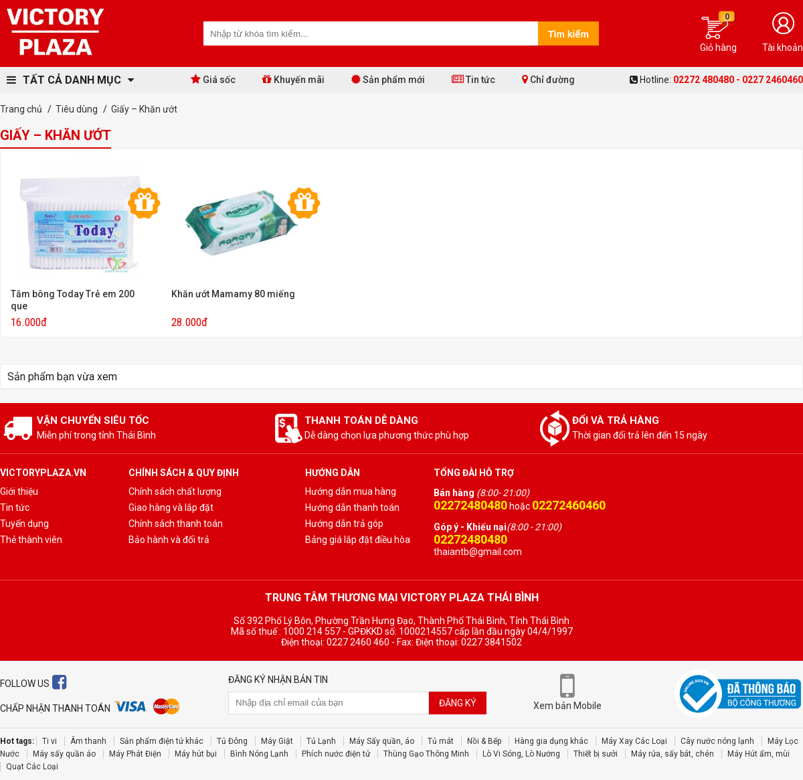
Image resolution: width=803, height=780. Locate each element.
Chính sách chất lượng (174, 491)
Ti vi (49, 741)
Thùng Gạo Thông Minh (426, 754)
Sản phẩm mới (388, 79)
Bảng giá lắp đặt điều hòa (357, 539)
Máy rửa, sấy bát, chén (672, 754)
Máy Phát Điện (135, 754)
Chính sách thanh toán (175, 523)
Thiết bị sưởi (595, 754)
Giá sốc (213, 79)
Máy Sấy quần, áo (381, 741)
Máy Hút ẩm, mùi (758, 754)
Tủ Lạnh (321, 741)
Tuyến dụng (24, 523)
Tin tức (473, 79)
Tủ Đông (232, 741)
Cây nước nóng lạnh (717, 741)
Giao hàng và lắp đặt (170, 507)
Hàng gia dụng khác (551, 741)
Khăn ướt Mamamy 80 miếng (233, 294)
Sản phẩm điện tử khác (161, 741)
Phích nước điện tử (336, 754)
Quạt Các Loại (32, 766)
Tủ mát (441, 741)
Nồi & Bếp (484, 741)
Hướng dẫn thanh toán (352, 507)
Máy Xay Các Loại (634, 741)
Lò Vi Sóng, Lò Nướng (521, 754)
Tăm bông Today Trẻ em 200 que (73, 300)
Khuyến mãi (293, 79)
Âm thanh (88, 741)
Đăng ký (457, 703)
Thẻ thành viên (31, 539)
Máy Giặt (277, 741)
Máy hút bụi (196, 754)
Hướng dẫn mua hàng (350, 491)
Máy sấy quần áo (64, 754)
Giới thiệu (19, 491)
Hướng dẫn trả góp (344, 523)
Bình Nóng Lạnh (259, 754)
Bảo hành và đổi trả (168, 539)
